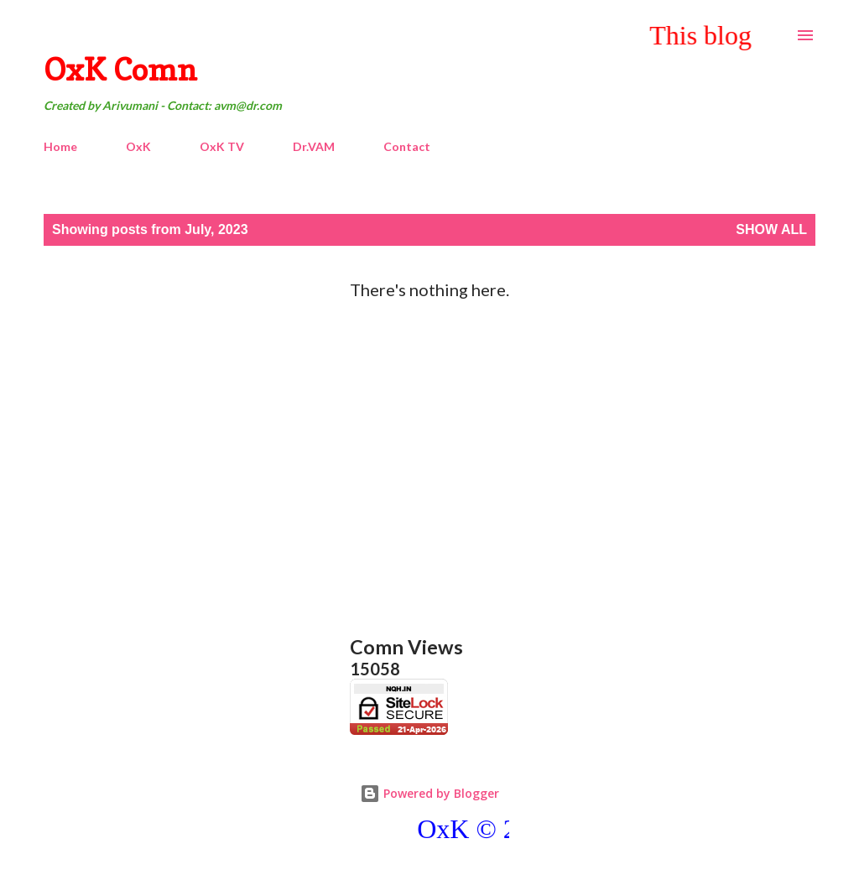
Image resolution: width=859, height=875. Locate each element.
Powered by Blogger (429, 793)
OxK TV (222, 146)
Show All (771, 229)
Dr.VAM (314, 146)
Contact (406, 146)
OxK (138, 146)
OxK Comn (120, 69)
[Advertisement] (429, 450)
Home (60, 146)
